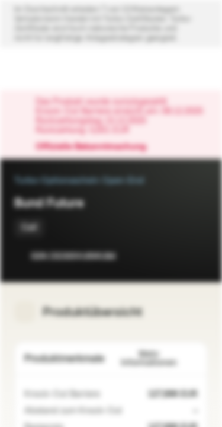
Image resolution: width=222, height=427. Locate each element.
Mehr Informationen (159, 358)
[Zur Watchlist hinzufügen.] (172, 256)
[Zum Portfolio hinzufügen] (196, 256)
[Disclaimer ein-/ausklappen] (111, 23)
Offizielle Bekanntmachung (97, 147)
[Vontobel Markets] (46, 69)
